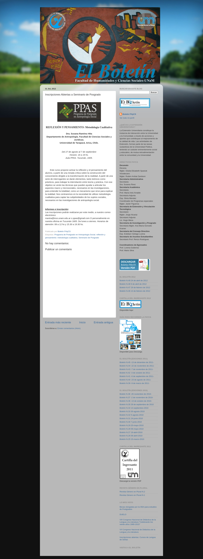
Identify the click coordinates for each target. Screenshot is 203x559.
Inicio (82, 322)
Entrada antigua (103, 322)
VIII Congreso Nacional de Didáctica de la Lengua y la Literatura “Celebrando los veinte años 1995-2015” (138, 522)
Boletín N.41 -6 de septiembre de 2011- (137, 376)
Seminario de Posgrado (88, 238)
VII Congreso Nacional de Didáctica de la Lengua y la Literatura (137, 530)
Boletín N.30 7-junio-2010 (131, 422)
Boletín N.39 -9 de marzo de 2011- (135, 383)
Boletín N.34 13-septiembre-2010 (134, 408)
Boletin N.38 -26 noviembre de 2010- (136, 394)
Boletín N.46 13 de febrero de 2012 (135, 291)
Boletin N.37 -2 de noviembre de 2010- (136, 397)
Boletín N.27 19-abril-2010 (131, 432)
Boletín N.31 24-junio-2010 (131, 418)
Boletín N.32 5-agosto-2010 (131, 415)
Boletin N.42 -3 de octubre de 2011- (135, 373)
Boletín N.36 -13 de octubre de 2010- (136, 401)
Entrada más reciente (58, 322)
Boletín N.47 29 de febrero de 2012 (135, 287)
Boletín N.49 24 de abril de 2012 (134, 280)
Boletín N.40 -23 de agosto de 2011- (135, 380)
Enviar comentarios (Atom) (69, 328)
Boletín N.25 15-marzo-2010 (132, 439)
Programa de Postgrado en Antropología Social (74, 235)
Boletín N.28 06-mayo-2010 (131, 429)
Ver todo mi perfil (127, 118)
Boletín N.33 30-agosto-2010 (132, 411)
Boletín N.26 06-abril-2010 (131, 436)
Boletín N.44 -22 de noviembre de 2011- (137, 366)
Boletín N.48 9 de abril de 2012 (133, 284)
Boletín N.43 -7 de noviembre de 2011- (136, 369)
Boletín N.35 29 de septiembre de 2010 (137, 404)
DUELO (123, 514)
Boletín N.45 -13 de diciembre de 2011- (137, 362)
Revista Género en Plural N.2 (132, 492)
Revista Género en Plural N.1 (132, 495)
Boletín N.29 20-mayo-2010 (131, 425)
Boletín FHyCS (129, 114)
